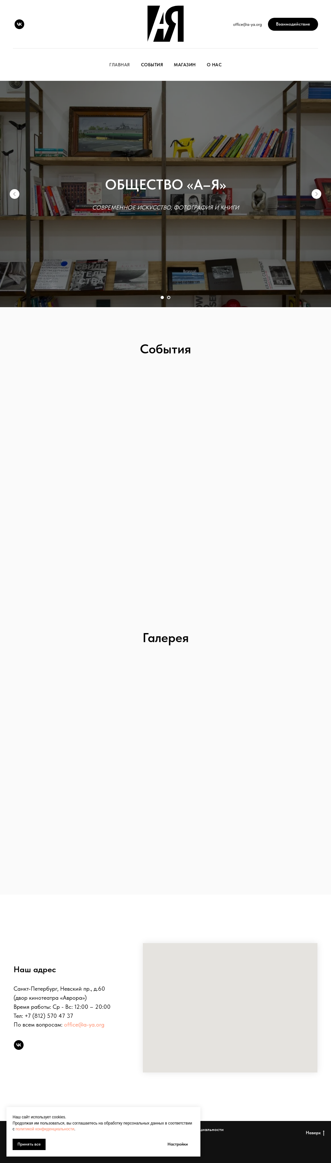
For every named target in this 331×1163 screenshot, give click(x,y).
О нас (214, 64)
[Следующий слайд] (316, 194)
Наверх (315, 1133)
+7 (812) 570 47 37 (49, 1015)
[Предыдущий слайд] (14, 194)
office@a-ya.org (84, 1024)
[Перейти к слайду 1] (162, 297)
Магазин (185, 64)
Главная (119, 64)
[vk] (19, 24)
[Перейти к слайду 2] (168, 297)
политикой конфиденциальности (45, 1129)
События (152, 64)
